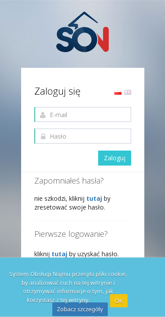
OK (119, 301)
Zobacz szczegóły (80, 309)
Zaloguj (114, 158)
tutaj (95, 198)
